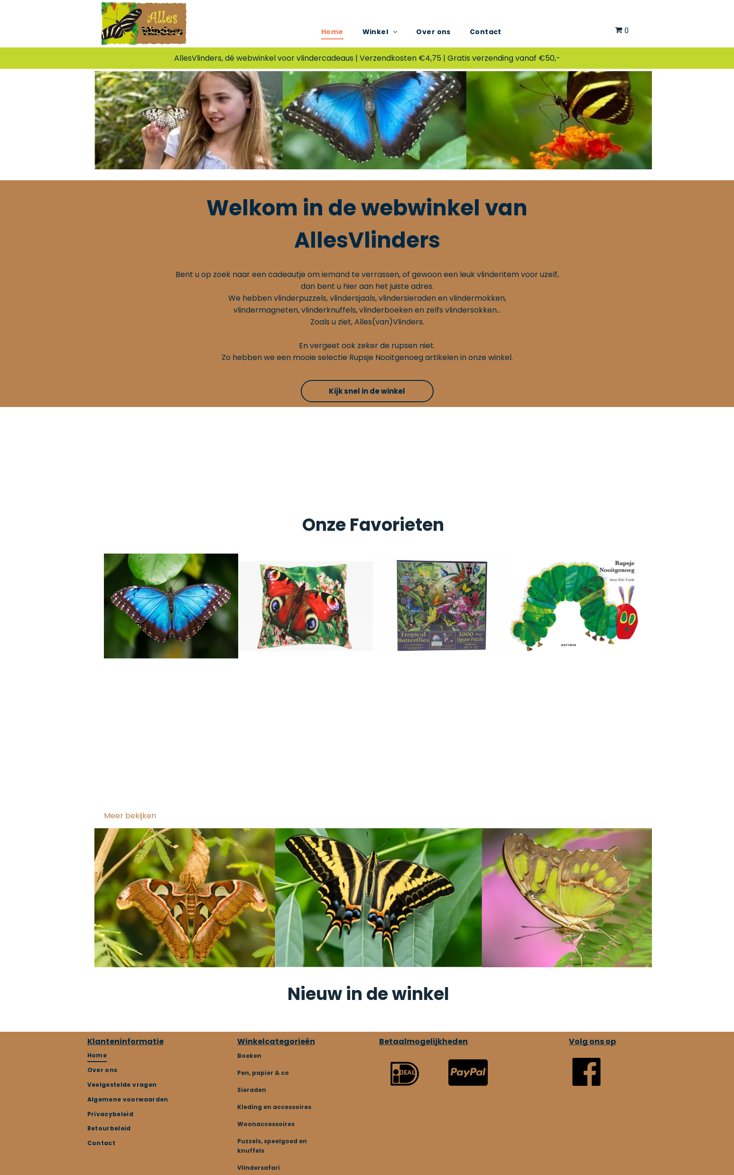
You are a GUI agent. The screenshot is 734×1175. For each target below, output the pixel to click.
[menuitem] (332, 32)
